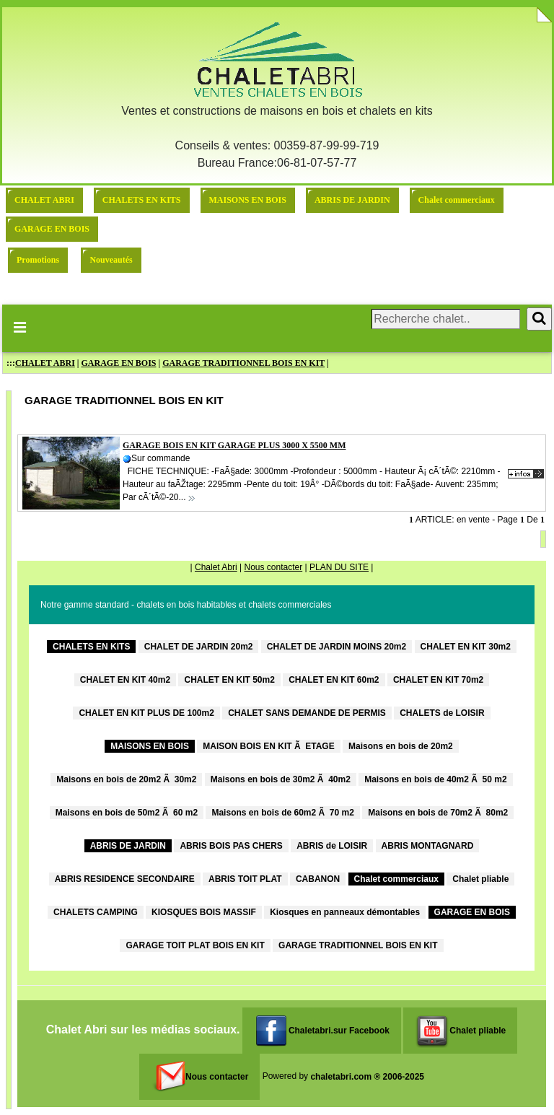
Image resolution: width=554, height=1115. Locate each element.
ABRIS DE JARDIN (352, 200)
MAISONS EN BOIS (247, 200)
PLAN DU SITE (339, 567)
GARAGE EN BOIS (51, 229)
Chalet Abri (216, 567)
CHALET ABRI (44, 200)
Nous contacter (273, 567)
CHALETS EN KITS (141, 200)
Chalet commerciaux (456, 200)
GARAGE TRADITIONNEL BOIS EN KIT (243, 363)
